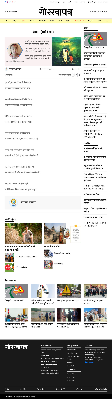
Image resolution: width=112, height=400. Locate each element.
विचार (68, 21)
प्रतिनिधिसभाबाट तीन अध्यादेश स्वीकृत (95, 201)
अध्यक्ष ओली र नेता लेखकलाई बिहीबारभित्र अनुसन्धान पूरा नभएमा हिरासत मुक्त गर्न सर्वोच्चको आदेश (95, 121)
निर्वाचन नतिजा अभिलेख (100, 390)
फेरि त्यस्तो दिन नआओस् (62, 254)
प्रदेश (52, 21)
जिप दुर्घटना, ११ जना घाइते (94, 47)
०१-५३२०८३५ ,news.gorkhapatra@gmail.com (50, 372)
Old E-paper (102, 11)
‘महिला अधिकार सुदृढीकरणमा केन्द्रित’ (95, 210)
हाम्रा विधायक (42, 21)
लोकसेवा (32, 21)
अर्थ (60, 21)
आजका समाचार (79, 21)
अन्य (99, 21)
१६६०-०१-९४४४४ (52, 362)
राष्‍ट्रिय (14, 21)
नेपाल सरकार (70, 366)
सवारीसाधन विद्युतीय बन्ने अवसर (93, 150)
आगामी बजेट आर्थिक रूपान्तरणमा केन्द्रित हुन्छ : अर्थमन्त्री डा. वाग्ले (93, 134)
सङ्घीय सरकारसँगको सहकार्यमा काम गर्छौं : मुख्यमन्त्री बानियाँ (92, 108)
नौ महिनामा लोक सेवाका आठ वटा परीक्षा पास (95, 158)
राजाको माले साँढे (52, 247)
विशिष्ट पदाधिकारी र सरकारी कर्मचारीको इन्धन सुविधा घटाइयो (94, 56)
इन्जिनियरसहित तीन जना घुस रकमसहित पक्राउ (95, 224)
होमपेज (6, 21)
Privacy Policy (71, 375)
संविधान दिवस (79, 390)
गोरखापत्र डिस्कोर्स (60, 390)
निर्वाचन (23, 21)
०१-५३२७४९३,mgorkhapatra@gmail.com (52, 359)
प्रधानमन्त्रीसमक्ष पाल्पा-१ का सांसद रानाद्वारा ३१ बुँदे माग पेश (95, 80)
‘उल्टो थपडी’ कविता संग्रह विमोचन (26, 257)
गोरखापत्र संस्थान (89, 363)
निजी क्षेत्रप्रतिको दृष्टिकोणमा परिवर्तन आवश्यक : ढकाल (94, 187)
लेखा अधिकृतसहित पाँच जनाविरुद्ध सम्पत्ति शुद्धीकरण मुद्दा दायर (95, 177)
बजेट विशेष (23, 390)
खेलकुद (90, 21)
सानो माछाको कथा (21, 267)
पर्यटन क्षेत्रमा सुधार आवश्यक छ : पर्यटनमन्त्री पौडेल (94, 97)
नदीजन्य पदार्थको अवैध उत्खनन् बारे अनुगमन (95, 89)
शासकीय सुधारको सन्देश (93, 217)
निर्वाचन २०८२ (70, 381)
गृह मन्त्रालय (70, 363)
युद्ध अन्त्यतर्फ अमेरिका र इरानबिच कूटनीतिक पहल (93, 167)
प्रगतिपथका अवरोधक (92, 194)
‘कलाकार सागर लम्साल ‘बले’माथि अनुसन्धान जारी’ (20, 249)
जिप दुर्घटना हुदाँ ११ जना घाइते (95, 65)
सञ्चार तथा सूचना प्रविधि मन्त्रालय (73, 358)
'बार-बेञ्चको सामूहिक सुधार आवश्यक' (94, 72)
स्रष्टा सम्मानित (58, 264)
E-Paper (93, 11)
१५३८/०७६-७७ (45, 368)
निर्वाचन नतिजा (71, 378)
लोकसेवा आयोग (71, 351)
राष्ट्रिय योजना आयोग (72, 354)
